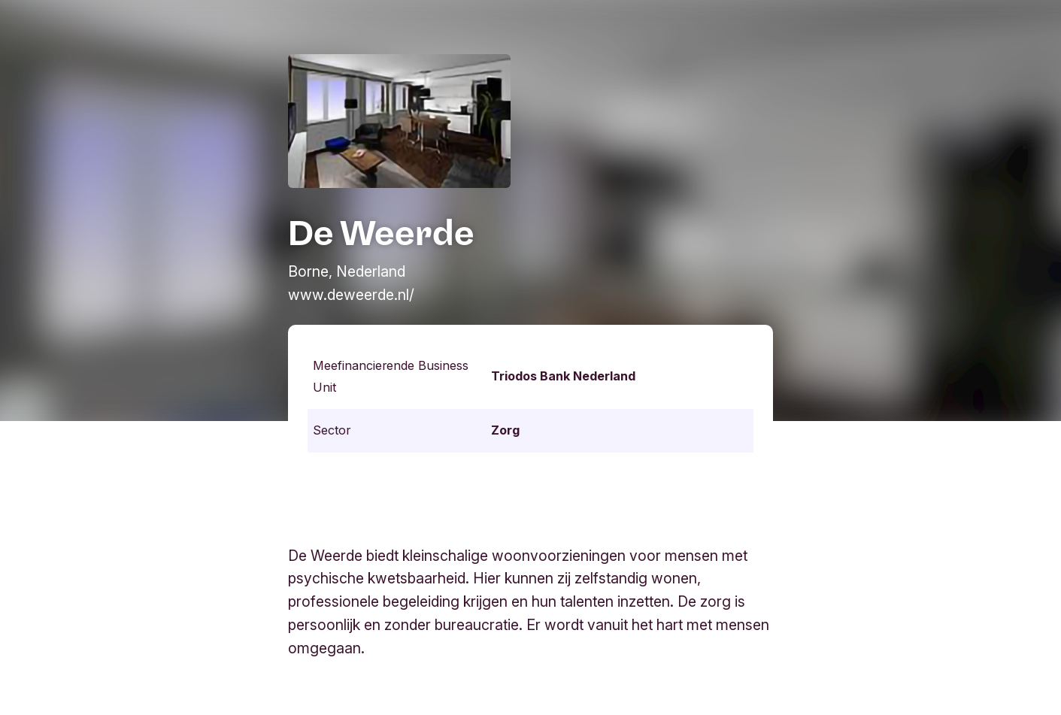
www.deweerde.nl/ (351, 295)
